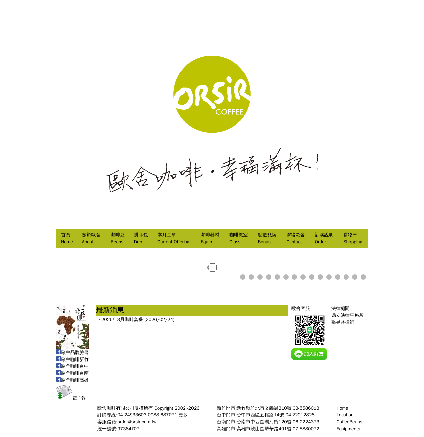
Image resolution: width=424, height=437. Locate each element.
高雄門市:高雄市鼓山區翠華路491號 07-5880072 (268, 429)
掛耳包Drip (141, 238)
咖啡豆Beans (118, 238)
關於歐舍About (91, 238)
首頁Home (67, 238)
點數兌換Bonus (267, 238)
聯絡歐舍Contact (296, 238)
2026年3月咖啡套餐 (122, 319)
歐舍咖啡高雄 (72, 380)
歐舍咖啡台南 (72, 373)
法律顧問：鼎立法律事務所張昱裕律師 (347, 315)
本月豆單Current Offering (173, 238)
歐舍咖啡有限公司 (115, 408)
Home (342, 408)
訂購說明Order (324, 238)
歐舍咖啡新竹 (72, 359)
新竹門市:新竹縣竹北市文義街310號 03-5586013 (268, 408)
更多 (183, 415)
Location (345, 415)
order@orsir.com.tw (136, 422)
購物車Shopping (353, 238)
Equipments (348, 429)
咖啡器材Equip (210, 238)
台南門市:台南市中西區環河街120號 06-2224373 (268, 422)
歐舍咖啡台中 (72, 366)
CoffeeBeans (349, 422)
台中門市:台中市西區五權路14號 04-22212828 (265, 415)
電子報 (71, 398)
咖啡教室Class (238, 238)
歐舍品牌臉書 (72, 352)
